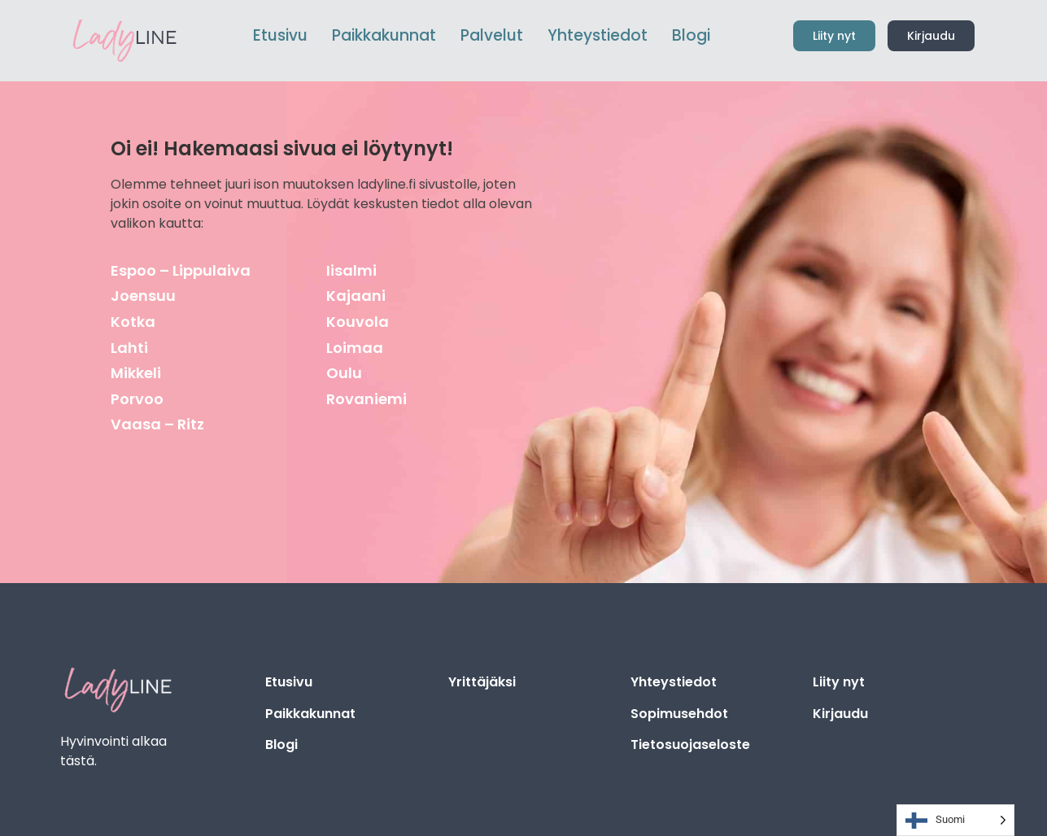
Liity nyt (839, 682)
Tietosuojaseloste (690, 744)
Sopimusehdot (679, 713)
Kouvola (357, 321)
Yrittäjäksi (482, 682)
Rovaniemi (366, 399)
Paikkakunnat (310, 713)
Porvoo (137, 399)
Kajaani (356, 295)
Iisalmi (351, 270)
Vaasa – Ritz (157, 424)
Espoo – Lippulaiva (181, 270)
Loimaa (354, 347)
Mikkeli (136, 373)
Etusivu (288, 682)
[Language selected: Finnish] (955, 820)
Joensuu (143, 295)
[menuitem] (384, 36)
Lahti (129, 347)
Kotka (133, 321)
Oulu (344, 373)
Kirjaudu (840, 713)
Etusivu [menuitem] (280, 35)
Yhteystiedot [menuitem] (597, 35)
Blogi (281, 744)
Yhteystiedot (673, 682)
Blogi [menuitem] (691, 35)
